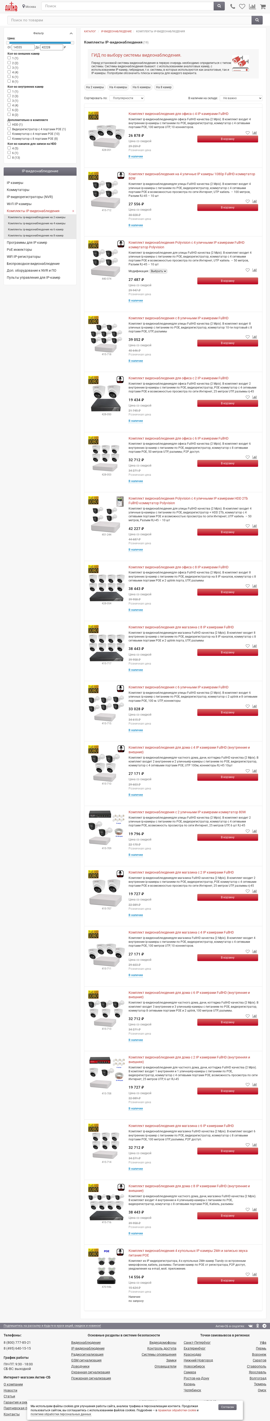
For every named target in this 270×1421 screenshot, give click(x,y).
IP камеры (15, 183)
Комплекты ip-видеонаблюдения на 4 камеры (37, 223)
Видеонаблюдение (86, 1342)
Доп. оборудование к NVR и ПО (31, 270)
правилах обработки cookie (177, 1410)
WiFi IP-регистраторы (24, 257)
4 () (15, 72)
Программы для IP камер (27, 242)
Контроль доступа (161, 1348)
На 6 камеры (141, 87)
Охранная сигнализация (90, 1372)
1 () (15, 58)
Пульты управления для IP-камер (33, 277)
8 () (15, 81)
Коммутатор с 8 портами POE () (35, 138)
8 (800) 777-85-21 (17, 1342)
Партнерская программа (23, 1408)
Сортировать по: (95, 98)
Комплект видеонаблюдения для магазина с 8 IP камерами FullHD (181, 627)
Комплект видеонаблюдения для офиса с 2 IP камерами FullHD (178, 378)
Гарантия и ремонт (19, 1402)
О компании (13, 1384)
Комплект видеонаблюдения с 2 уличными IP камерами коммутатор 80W (187, 812)
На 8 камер (164, 87)
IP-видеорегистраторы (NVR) (30, 197)
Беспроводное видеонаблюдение (33, 264)
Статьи (9, 1396)
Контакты (12, 1414)
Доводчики (80, 1366)
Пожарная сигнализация (91, 1378)
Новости (10, 1390)
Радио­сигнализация (87, 1354)
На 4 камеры (118, 87)
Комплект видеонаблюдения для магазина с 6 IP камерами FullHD (181, 1126)
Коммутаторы (18, 190)
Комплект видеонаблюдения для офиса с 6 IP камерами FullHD (178, 438)
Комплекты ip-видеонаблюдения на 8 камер (35, 235)
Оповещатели (165, 1366)
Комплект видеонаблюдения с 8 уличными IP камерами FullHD (178, 318)
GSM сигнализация (86, 1360)
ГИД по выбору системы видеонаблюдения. (136, 55)
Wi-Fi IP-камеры (19, 204)
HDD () (17, 124)
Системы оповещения (159, 1354)
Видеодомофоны (162, 1342)
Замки (171, 1360)
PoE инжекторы (19, 249)
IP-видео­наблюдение (88, 1348)
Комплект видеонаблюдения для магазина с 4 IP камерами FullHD (181, 932)
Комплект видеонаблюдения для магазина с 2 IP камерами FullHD (181, 872)
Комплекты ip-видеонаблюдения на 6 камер (35, 229)
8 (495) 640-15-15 (17, 1348)
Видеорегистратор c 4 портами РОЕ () (39, 129)
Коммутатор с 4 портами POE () (36, 134)
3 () (15, 67)
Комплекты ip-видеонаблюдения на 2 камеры (37, 217)
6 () (15, 77)
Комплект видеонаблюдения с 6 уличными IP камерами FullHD (178, 687)
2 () (15, 63)
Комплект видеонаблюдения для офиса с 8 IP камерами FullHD (178, 567)
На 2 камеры (95, 87)
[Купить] (227, 139)
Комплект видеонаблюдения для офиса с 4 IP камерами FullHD (178, 114)
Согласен (227, 1407)
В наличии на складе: (203, 98)
